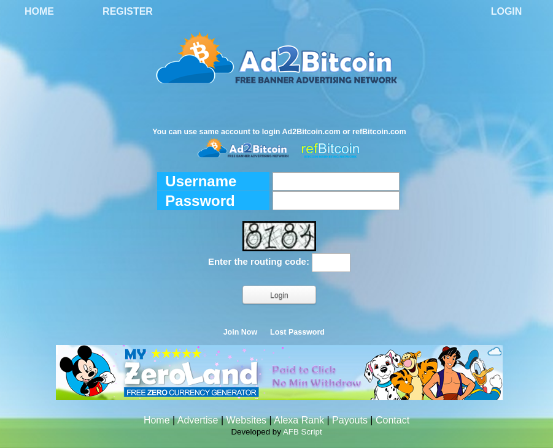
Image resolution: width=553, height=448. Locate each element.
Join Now (240, 332)
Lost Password (297, 332)
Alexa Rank (299, 420)
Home (39, 11)
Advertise (197, 420)
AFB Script (302, 431)
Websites (246, 420)
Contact (392, 420)
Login (506, 11)
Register (127, 11)
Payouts (350, 420)
